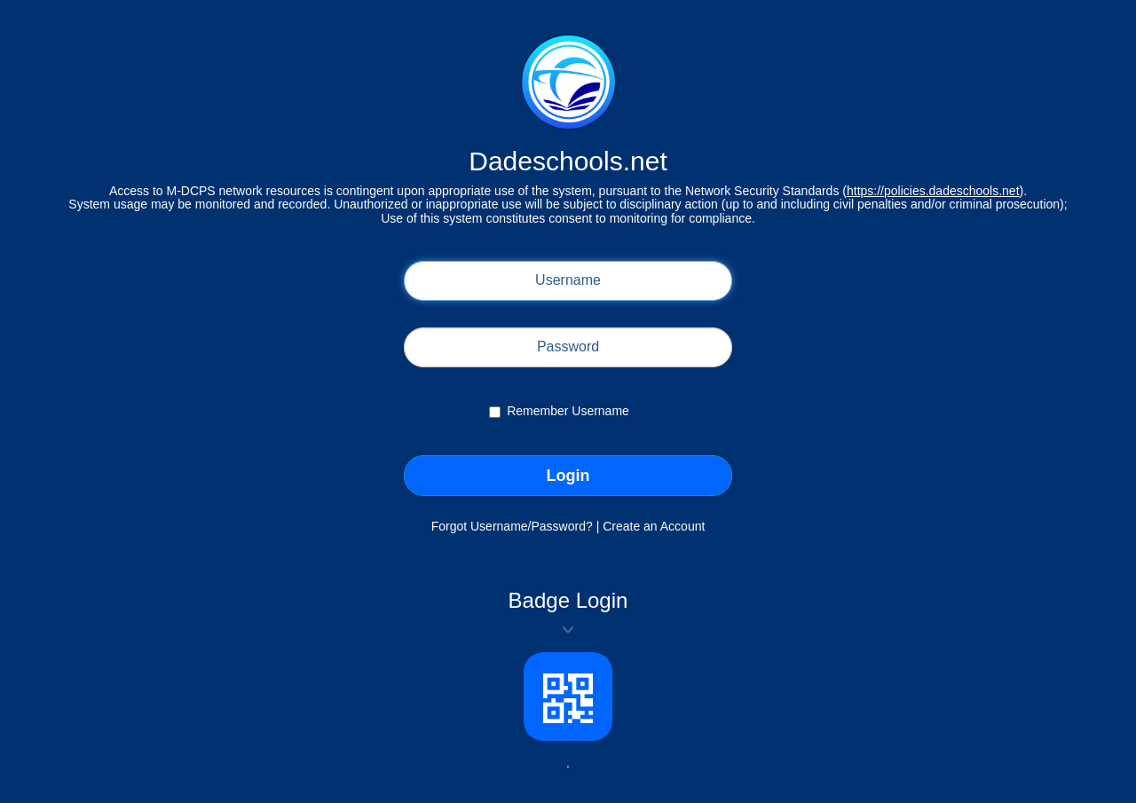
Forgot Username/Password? (512, 526)
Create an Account (654, 526)
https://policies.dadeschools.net (933, 191)
